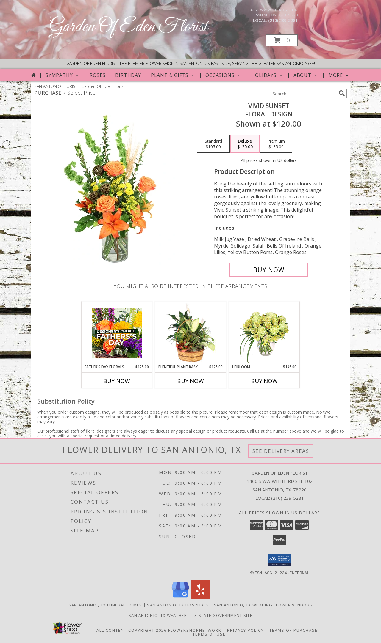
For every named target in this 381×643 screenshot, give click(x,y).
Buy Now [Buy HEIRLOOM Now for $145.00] (264, 381)
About (305, 75)
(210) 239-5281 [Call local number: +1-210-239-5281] (283, 20)
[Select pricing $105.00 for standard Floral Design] (213, 144)
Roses (97, 75)
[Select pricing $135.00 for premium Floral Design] (276, 144)
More (339, 75)
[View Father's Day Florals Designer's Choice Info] (117, 333)
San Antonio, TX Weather (158, 615)
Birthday (128, 75)
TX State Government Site (222, 615)
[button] (282, 40)
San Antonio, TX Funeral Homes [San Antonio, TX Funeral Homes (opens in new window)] (105, 604)
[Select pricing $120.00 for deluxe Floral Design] (245, 144)
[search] (341, 93)
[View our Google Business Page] (180, 597)
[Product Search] (304, 93)
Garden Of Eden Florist (128, 27)
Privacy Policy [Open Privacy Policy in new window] (245, 630)
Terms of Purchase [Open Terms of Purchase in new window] (293, 630)
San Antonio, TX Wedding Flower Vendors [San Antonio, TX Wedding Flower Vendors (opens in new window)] (263, 604)
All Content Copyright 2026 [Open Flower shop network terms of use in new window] (131, 630)
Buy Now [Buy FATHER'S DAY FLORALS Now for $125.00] (116, 381)
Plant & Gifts (173, 75)
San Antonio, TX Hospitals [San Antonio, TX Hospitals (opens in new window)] (178, 604)
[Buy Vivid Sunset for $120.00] (268, 270)
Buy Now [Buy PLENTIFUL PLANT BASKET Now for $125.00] (190, 381)
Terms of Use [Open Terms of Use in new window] (209, 633)
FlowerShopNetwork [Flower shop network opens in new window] (194, 630)
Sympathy (63, 75)
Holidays (267, 75)
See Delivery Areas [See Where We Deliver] (280, 450)
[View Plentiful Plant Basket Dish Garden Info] (191, 333)
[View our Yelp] (200, 597)
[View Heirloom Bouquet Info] (264, 333)
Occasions (223, 75)
